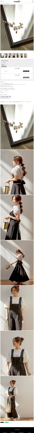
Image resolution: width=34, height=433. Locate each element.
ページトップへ (32, 426)
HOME (1, 3)
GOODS (3, 3)
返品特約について (2, 81)
